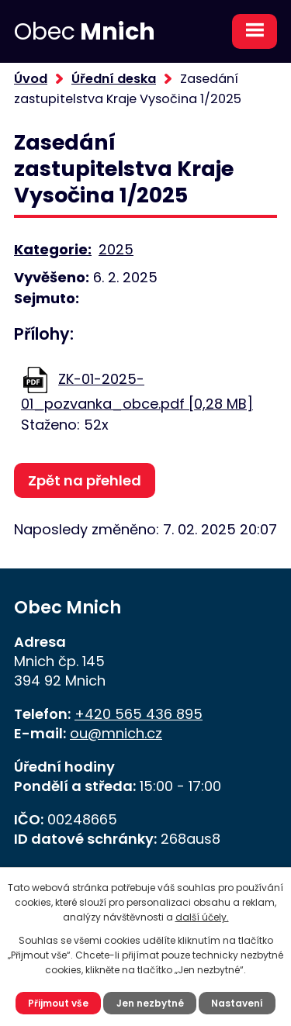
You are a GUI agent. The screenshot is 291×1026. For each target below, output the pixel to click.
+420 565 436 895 (138, 714)
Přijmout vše (58, 1003)
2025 (116, 249)
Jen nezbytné (150, 1003)
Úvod (30, 79)
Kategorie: (53, 249)
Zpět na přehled (84, 480)
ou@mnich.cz (116, 733)
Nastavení (237, 1003)
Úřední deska (113, 79)
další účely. (202, 917)
